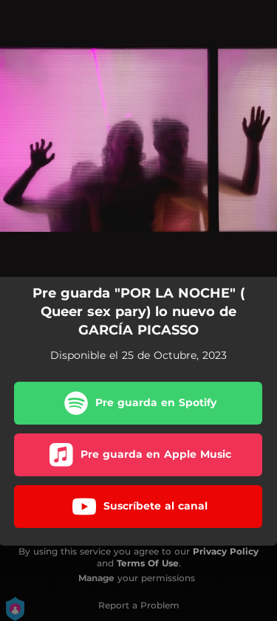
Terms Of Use (148, 563)
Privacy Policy (226, 551)
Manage (96, 577)
